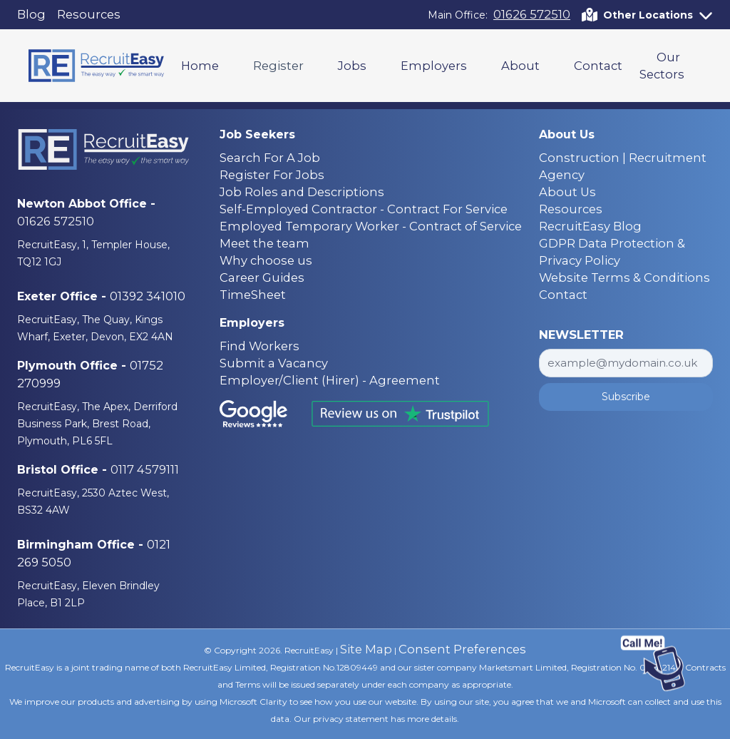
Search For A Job (270, 158)
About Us (567, 192)
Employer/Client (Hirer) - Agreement (330, 380)
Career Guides (262, 277)
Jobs (352, 65)
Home (200, 65)
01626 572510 (531, 14)
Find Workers (259, 346)
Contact (598, 65)
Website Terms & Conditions (624, 277)
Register (278, 65)
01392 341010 (147, 296)
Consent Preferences (462, 649)
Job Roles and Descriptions (302, 192)
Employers (434, 65)
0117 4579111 (144, 469)
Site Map (366, 649)
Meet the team (264, 243)
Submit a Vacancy (274, 363)
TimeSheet (253, 294)
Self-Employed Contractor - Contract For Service (364, 209)
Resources (88, 14)
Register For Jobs (272, 175)
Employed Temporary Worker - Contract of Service (371, 226)
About (520, 65)
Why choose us (266, 260)
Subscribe (626, 396)
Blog (31, 14)
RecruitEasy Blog (590, 226)
